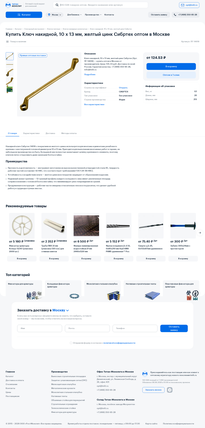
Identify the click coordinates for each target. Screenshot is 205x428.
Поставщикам (12, 396)
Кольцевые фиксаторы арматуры (58, 285)
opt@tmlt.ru (189, 5)
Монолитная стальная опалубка (102, 284)
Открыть (123, 88)
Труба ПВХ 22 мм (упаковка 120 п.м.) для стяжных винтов (52, 249)
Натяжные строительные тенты (141, 284)
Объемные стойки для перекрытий (68, 400)
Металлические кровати (63, 388)
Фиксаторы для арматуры (20, 284)
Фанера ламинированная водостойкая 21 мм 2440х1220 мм (86, 249)
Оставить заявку (159, 15)
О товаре (12, 133)
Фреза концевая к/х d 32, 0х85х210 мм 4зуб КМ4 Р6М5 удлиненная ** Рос (118, 249)
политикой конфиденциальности (119, 353)
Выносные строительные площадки (68, 376)
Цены (8, 392)
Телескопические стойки (63, 408)
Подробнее (89, 75)
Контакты (109, 15)
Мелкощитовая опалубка (63, 384)
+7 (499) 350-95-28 (185, 14)
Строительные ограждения (64, 404)
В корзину (171, 66)
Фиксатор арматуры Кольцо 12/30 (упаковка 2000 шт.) (21, 249)
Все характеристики (94, 105)
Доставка (50, 133)
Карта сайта (151, 424)
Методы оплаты (69, 133)
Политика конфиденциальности (178, 424)
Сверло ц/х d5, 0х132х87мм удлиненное (150, 247)
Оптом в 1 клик (171, 75)
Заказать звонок (153, 390)
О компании (11, 384)
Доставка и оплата (15, 380)
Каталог (24, 14)
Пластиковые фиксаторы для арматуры (179, 285)
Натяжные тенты (59, 396)
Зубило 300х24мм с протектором (180, 247)
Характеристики (31, 133)
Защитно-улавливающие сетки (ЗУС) (69, 380)
